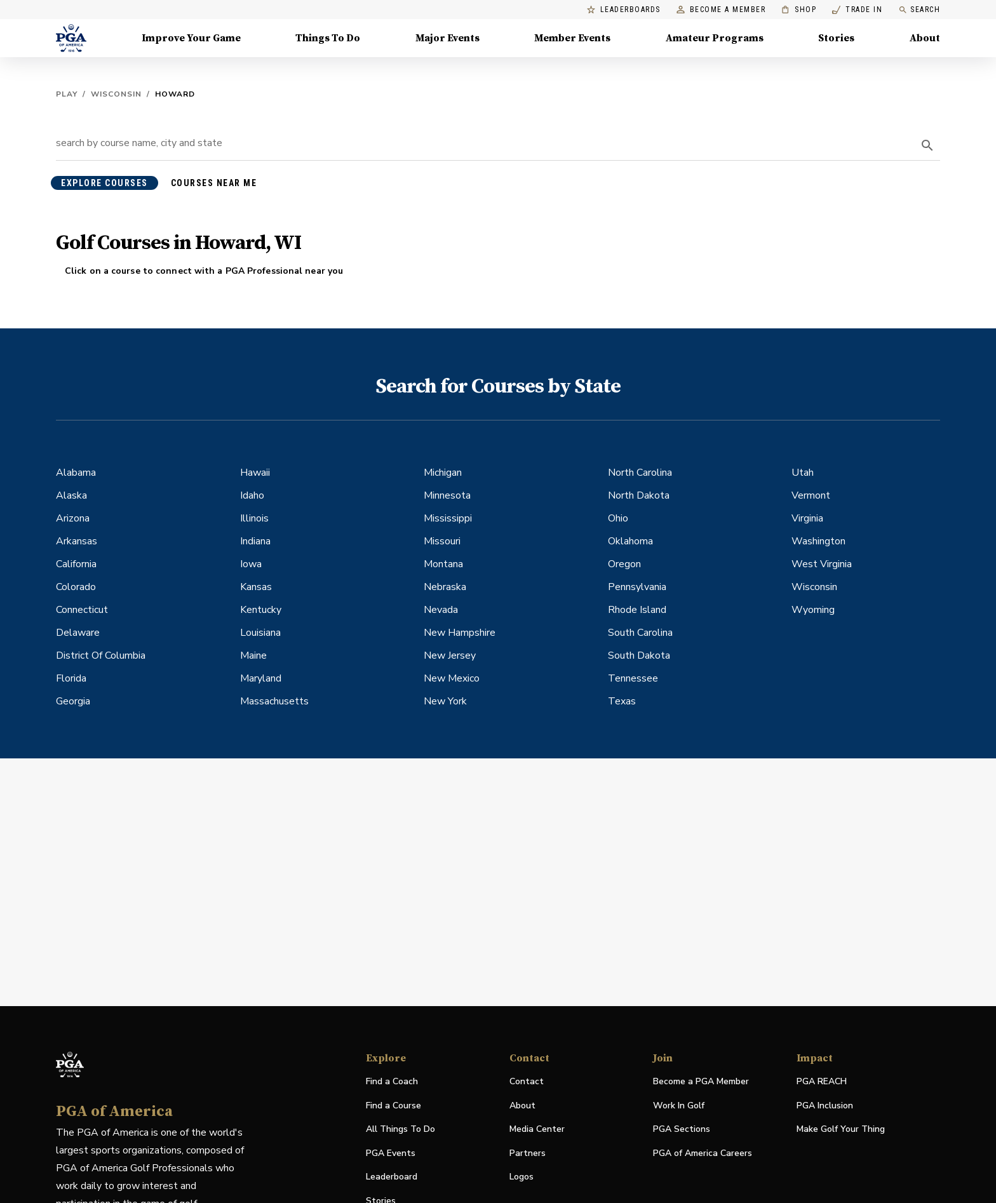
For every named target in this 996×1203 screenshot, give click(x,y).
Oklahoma (630, 541)
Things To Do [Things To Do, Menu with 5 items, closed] (327, 38)
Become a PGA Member (701, 1081)
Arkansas (76, 541)
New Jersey (450, 655)
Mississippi (448, 518)
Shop (798, 10)
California (76, 564)
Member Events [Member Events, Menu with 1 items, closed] (572, 38)
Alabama (76, 473)
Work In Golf (678, 1105)
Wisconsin (116, 94)
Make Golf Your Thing (841, 1129)
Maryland (260, 678)
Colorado (76, 587)
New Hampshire (459, 633)
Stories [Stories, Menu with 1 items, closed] (836, 38)
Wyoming (813, 610)
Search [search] (919, 10)
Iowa (251, 564)
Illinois (254, 518)
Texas (622, 701)
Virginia (807, 518)
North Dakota (639, 495)
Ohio (618, 518)
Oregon (624, 564)
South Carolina (640, 633)
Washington (818, 541)
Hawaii (255, 473)
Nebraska (445, 587)
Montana (443, 564)
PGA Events (390, 1153)
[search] (927, 145)
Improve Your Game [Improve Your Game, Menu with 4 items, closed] (191, 38)
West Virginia (821, 564)
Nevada (441, 610)
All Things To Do (400, 1129)
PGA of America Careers (702, 1153)
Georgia (73, 701)
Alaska (71, 495)
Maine (253, 655)
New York (445, 701)
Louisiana (260, 633)
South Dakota (639, 655)
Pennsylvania (637, 587)
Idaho (252, 495)
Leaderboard (391, 1177)
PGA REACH (822, 1082)
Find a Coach (392, 1081)
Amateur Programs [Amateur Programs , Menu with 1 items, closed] (715, 38)
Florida (71, 678)
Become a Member (721, 10)
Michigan (443, 473)
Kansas (256, 587)
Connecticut (82, 610)
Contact (526, 1081)
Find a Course (393, 1105)
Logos (521, 1177)
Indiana (255, 541)
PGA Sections (681, 1129)
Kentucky (260, 610)
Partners (527, 1153)
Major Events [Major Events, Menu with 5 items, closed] (447, 38)
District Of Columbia (100, 655)
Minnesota (447, 495)
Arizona (73, 518)
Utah (802, 473)
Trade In (857, 10)
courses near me (214, 183)
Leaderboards (624, 10)
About (522, 1105)
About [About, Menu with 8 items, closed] (925, 38)
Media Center (537, 1129)
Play (66, 94)
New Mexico (452, 678)
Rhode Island (637, 610)
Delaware (78, 633)
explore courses (104, 183)
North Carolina (640, 473)
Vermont (810, 495)
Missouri (442, 541)
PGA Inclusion (825, 1105)
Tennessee (633, 678)
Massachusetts (274, 701)
